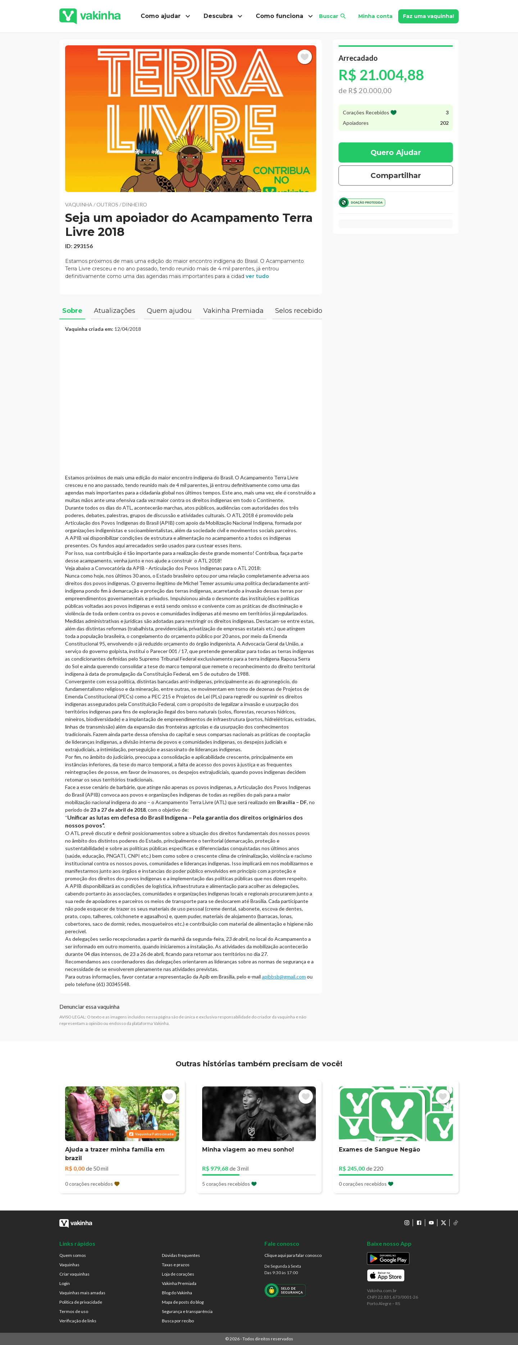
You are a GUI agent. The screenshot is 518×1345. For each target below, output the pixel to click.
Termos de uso (73, 1311)
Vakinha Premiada (179, 1283)
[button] (190, 118)
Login (64, 1283)
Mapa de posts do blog (183, 1302)
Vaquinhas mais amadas (82, 1292)
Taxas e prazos (176, 1264)
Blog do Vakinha (177, 1292)
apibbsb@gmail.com (284, 977)
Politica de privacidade (80, 1302)
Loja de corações (178, 1274)
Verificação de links (77, 1320)
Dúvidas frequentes (181, 1255)
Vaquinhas (69, 1264)
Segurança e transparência (187, 1311)
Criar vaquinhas (74, 1274)
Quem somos (72, 1255)
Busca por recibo (178, 1320)
